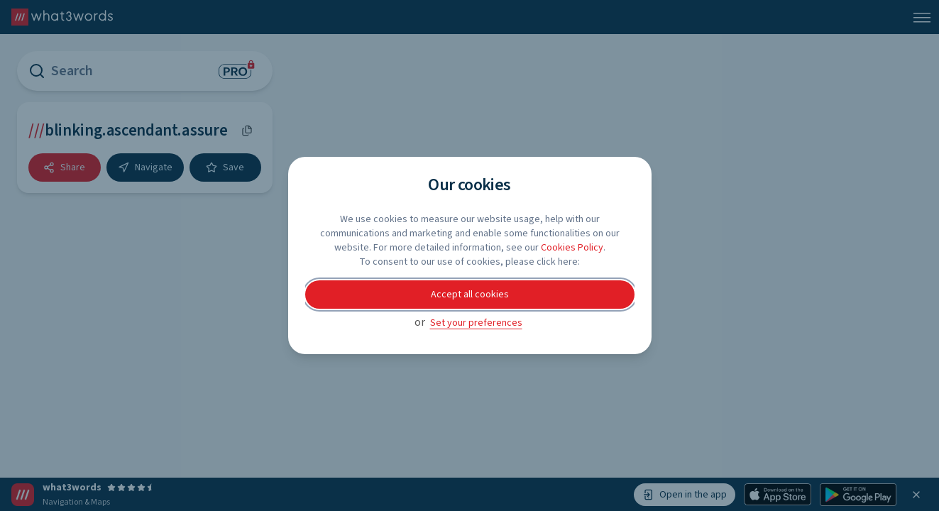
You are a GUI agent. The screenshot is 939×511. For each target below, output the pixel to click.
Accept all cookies (470, 294)
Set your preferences (476, 323)
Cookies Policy (572, 248)
